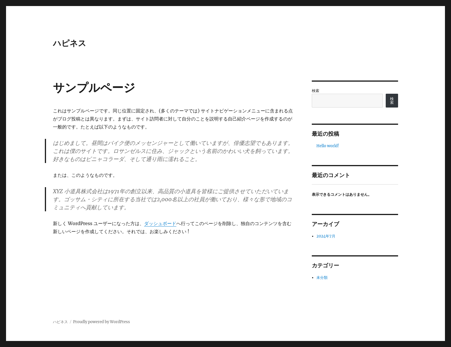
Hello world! (327, 145)
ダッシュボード (160, 223)
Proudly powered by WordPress (101, 321)
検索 (315, 90)
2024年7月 (325, 236)
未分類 (322, 277)
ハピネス (69, 43)
